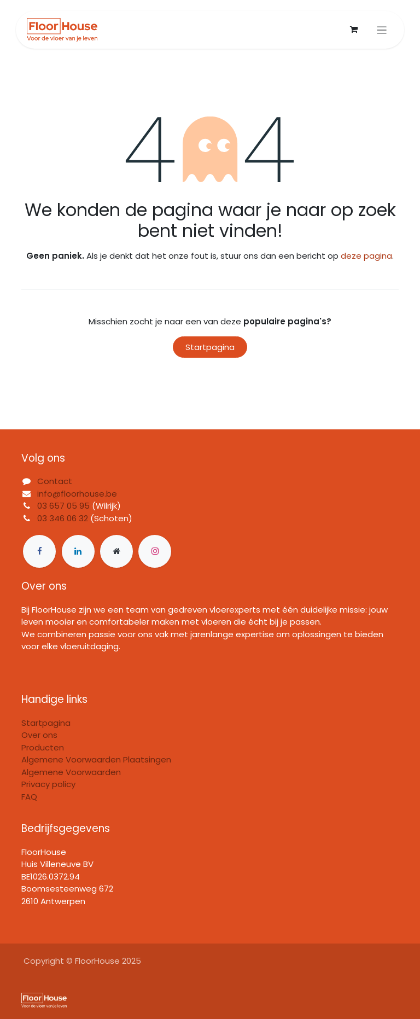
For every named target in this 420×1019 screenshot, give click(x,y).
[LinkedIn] (78, 551)
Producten (42, 747)
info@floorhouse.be (77, 493)
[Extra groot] (116, 551)
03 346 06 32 (62, 518)
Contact (54, 481)
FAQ (29, 796)
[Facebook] (39, 551)
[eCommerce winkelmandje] (354, 29)
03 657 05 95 (63, 505)
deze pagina (366, 255)
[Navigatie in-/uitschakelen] (382, 30)
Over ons (39, 735)
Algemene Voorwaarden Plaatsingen (96, 759)
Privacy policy (48, 784)
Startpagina (210, 347)
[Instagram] (154, 551)
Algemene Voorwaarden (71, 772)
